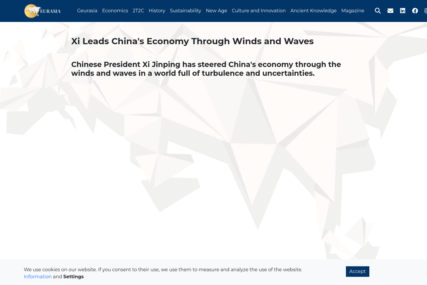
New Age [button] (216, 10)
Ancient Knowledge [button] (314, 10)
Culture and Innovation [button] (259, 10)
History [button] (157, 10)
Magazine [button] (353, 10)
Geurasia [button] (87, 10)
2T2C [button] (138, 10)
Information (38, 276)
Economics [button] (115, 10)
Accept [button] (357, 271)
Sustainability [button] (185, 10)
